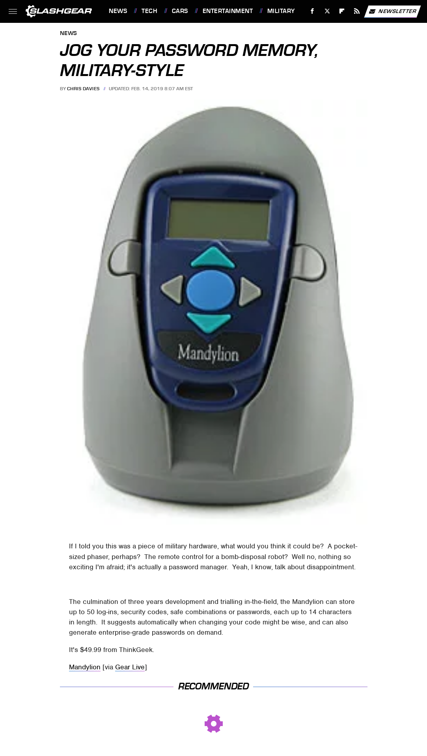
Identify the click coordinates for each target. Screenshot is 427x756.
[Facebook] (312, 11)
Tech (149, 11)
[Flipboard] (342, 11)
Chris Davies (83, 88)
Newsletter (392, 11)
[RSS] (357, 11)
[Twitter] (327, 11)
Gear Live (130, 667)
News (118, 11)
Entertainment (228, 11)
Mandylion (85, 667)
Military (281, 11)
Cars (180, 11)
